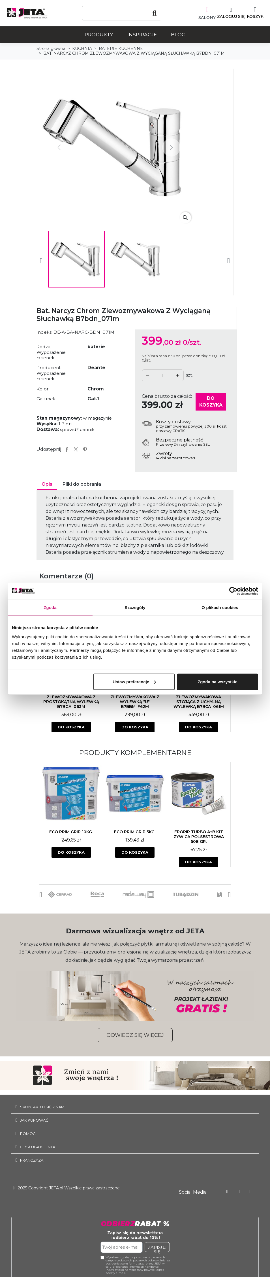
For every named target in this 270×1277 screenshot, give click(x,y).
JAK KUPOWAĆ (34, 1119)
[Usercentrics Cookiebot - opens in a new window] (233, 591)
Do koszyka (210, 400)
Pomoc (28, 1132)
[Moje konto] (227, 13)
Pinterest (85, 448)
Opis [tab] (47, 483)
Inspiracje (142, 33)
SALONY (203, 16)
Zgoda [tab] (50, 607)
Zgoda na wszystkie (217, 681)
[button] (40, 893)
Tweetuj (75, 448)
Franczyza (31, 1159)
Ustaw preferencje (134, 681)
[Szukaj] (122, 13)
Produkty (99, 33)
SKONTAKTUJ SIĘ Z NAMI (42, 1105)
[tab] (135, 1106)
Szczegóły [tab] (135, 607)
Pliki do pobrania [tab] (82, 483)
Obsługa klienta (37, 1145)
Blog (178, 33)
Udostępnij (66, 448)
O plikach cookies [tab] (220, 607)
